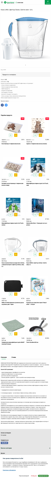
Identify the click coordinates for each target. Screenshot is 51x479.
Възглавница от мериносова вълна (11, 143)
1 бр (8, 81)
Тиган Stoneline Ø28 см (32, 342)
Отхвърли (34, 476)
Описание (4, 357)
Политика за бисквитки (9, 470)
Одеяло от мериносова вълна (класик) (36, 143)
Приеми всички (43, 476)
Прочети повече (5, 101)
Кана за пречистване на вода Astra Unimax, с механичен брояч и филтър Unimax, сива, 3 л (13, 264)
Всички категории (6, 448)
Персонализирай (24, 476)
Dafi (6, 79)
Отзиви (13, 357)
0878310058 (20, 2)
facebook (4, 443)
